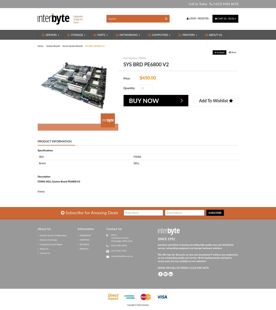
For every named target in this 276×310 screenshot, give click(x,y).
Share (232, 52)
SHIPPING (84, 239)
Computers (159, 34)
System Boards (53, 46)
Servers (50, 34)
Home (40, 46)
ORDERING (84, 235)
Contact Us (44, 253)
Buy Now (144, 100)
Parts (100, 34)
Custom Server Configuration (52, 235)
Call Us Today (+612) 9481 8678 (213, 4)
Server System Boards (72, 46)
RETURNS (83, 244)
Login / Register (198, 18)
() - (225, 18)
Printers (187, 34)
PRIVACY (83, 248)
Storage (76, 34)
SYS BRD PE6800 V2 (94, 46)
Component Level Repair (50, 244)
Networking (128, 34)
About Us (213, 34)
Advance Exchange (47, 239)
